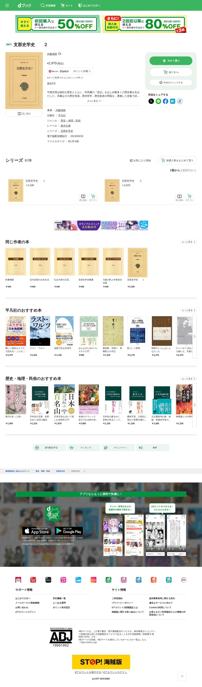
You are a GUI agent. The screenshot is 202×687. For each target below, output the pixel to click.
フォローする (59, 54)
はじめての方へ (22, 598)
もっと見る (187, 242)
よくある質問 (59, 603)
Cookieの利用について (160, 607)
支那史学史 (67, 131)
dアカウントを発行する (88, 672)
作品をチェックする (173, 82)
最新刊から (189, 170)
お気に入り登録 (142, 160)
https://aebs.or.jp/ (89, 642)
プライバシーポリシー (122, 603)
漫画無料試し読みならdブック (17, 471)
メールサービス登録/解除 (27, 603)
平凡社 (62, 115)
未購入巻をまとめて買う (180, 160)
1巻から (175, 170)
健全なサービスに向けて (161, 603)
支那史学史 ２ (132, 180)
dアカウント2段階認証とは (125, 607)
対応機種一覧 (59, 598)
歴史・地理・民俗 (71, 120)
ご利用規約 (117, 598)
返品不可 (51, 83)
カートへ (174, 72)
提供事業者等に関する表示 (162, 598)
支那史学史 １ (36, 180)
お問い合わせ (21, 607)
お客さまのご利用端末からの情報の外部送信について (167, 613)
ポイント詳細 (80, 71)
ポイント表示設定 (61, 607)
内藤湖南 (52, 54)
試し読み (26, 113)
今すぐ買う (173, 60)
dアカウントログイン (25, 612)
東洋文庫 (66, 125)
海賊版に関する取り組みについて (128, 612)
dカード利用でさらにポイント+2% (63, 77)
